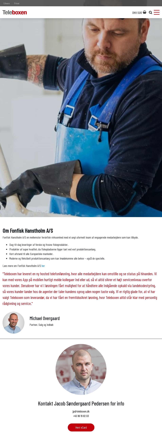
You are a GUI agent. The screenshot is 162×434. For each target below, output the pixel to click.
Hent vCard (81, 427)
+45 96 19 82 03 (81, 416)
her (43, 266)
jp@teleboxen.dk (81, 411)
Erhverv (7, 3)
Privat (16, 3)
